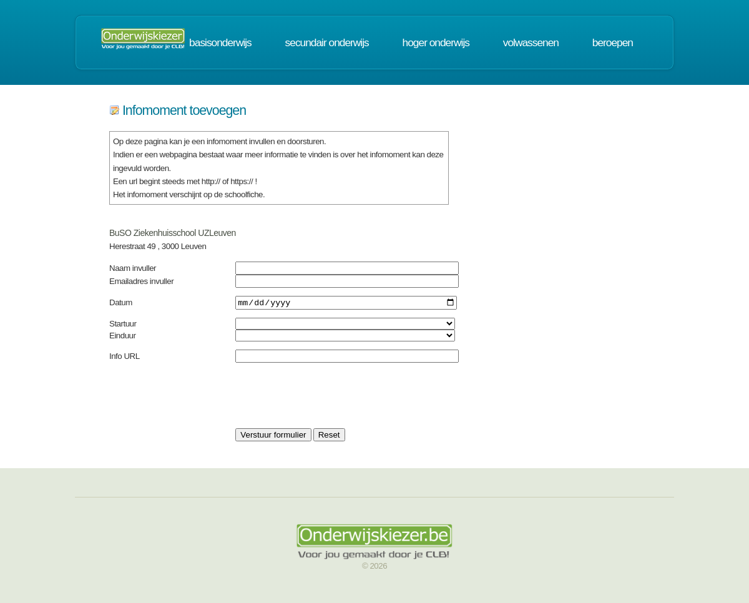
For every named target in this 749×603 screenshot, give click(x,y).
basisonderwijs (220, 42)
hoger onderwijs (436, 42)
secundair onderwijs (327, 42)
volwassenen (531, 42)
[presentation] (330, 397)
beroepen (612, 42)
